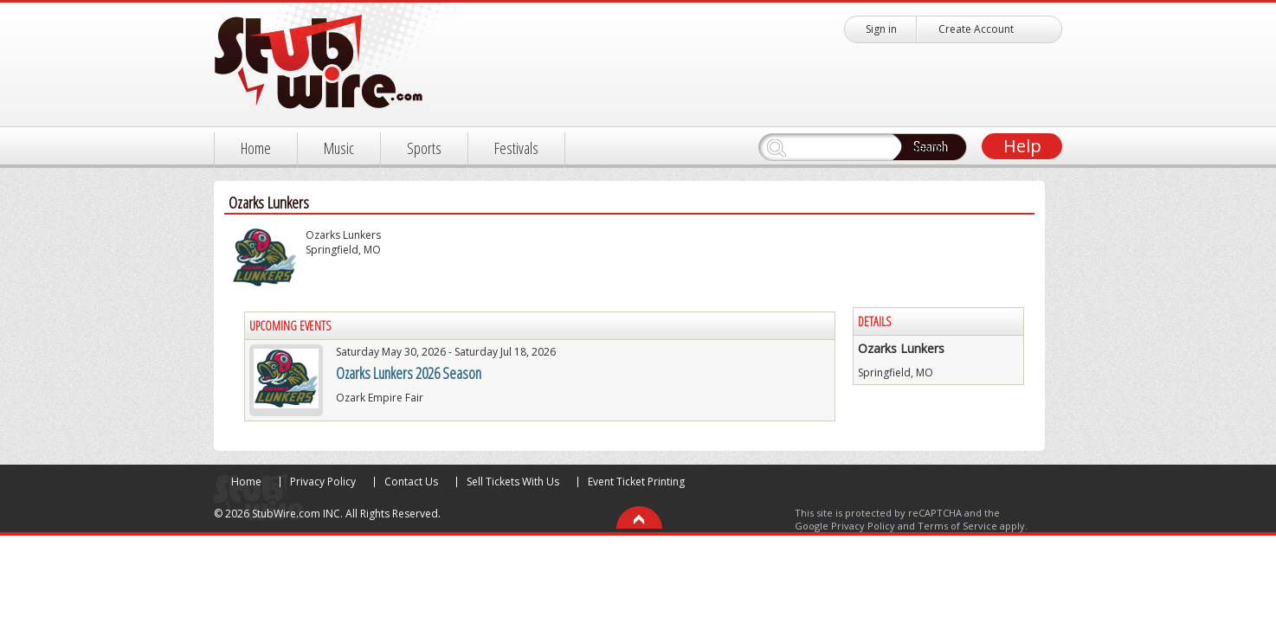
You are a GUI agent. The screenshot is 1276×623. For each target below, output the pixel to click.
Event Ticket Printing (636, 481)
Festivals (516, 148)
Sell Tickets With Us (513, 481)
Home (256, 148)
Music (339, 148)
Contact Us (411, 481)
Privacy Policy (323, 481)
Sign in (881, 29)
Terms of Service (957, 525)
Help (1022, 145)
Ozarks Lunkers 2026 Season (408, 373)
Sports (424, 148)
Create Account (976, 29)
